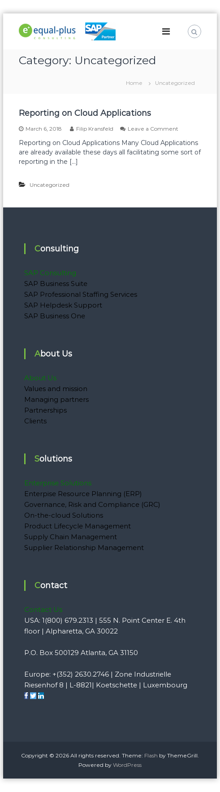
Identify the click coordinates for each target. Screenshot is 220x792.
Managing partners (56, 399)
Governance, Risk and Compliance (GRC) (92, 504)
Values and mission (55, 388)
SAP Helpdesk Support (63, 305)
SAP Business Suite (55, 283)
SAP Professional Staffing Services (80, 294)
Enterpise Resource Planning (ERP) (83, 493)
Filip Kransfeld (94, 128)
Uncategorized (49, 184)
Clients (35, 421)
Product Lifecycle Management (77, 526)
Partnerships (45, 410)
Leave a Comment (153, 128)
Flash (151, 755)
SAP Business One (54, 316)
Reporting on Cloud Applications (85, 113)
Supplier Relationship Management (84, 547)
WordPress (127, 764)
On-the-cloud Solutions (63, 515)
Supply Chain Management (70, 536)
